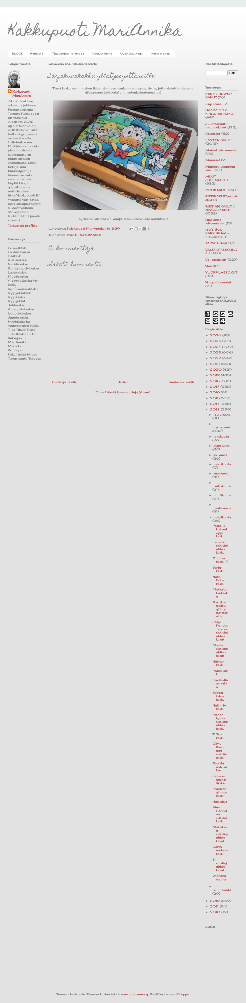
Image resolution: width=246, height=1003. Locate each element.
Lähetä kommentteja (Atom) (127, 392)
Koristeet (212, 133)
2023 (216, 352)
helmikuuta (222, 517)
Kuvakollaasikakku (220, 683)
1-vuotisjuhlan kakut (220, 865)
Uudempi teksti (64, 382)
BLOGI (17, 53)
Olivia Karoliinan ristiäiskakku (220, 750)
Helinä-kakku (219, 663)
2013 (215, 409)
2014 (215, 404)
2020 (216, 369)
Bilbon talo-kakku (219, 696)
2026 (216, 335)
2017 (215, 386)
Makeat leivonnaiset (221, 150)
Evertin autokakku (220, 766)
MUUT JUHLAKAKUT (84, 235)
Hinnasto (37, 53)
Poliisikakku (220, 672)
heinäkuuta (222, 464)
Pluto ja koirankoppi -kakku (220, 531)
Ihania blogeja (160, 53)
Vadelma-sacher (220, 877)
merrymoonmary (134, 994)
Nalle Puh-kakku (219, 580)
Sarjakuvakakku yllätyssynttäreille (220, 609)
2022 (216, 358)
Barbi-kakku (219, 569)
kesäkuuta (221, 473)
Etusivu (123, 382)
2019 (215, 375)
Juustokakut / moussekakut (216, 125)
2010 (215, 912)
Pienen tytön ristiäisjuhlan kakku (220, 721)
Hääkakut (220, 801)
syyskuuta (222, 445)
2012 (215, 901)
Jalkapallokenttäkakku (219, 779)
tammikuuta (221, 890)
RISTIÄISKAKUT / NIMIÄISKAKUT (219, 208)
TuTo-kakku (219, 736)
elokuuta (220, 455)
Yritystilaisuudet (218, 282)
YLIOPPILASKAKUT (221, 272)
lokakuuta (221, 436)
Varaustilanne (102, 53)
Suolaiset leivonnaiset (215, 221)
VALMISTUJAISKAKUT (221, 251)
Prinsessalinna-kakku (220, 792)
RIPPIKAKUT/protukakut (221, 198)
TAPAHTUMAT (217, 243)
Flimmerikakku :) (220, 560)
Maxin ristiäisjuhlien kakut (220, 650)
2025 (216, 341)
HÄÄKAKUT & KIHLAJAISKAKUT (220, 112)
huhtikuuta (222, 495)
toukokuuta (221, 486)
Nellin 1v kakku (219, 707)
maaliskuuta (221, 508)
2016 (215, 392)
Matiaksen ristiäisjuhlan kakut (220, 834)
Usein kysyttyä (131, 53)
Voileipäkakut (215, 259)
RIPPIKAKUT (215, 190)
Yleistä (210, 266)
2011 (215, 906)
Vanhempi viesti (181, 382)
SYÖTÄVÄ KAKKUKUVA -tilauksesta (217, 233)
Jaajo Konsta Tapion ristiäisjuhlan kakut (220, 630)
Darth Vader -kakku (220, 850)
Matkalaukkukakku (220, 593)
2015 (215, 398)
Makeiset (212, 160)
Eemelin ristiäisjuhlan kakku (220, 547)
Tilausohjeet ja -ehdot (68, 53)
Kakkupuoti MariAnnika (95, 32)
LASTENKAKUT (218, 140)
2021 (215, 364)
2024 (216, 347)
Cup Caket (214, 104)
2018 (215, 381)
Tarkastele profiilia (22, 225)
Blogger (182, 994)
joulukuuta (222, 414)
